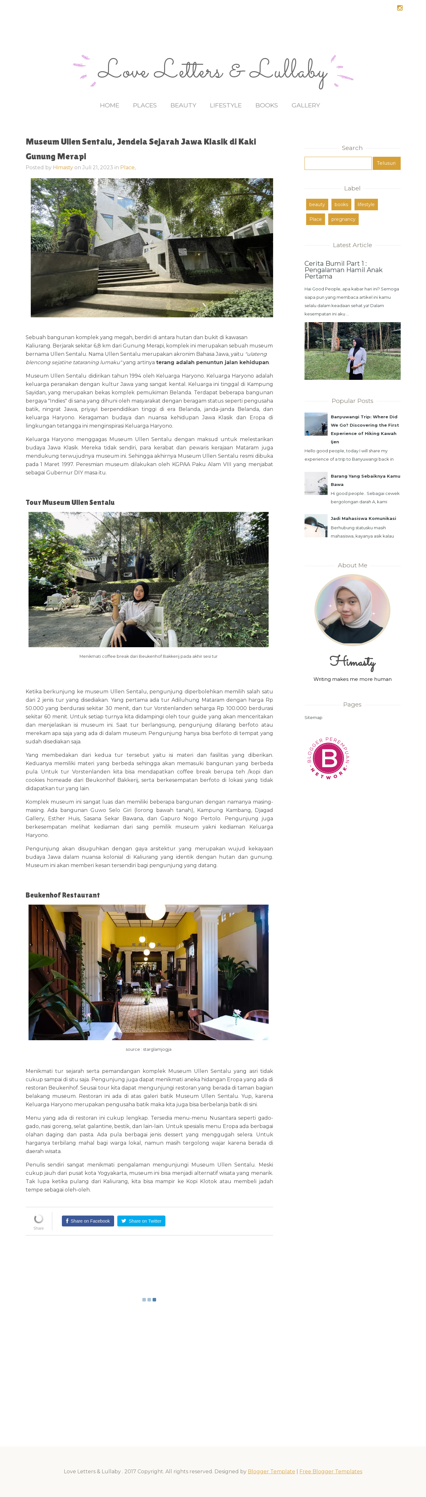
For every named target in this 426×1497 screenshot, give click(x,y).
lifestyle (366, 204)
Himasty (63, 167)
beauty (317, 204)
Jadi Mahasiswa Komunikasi (363, 518)
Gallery (306, 105)
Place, (128, 167)
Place (315, 219)
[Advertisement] (353, 890)
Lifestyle (226, 105)
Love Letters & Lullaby (212, 72)
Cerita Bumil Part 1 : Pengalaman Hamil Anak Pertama (344, 270)
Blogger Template (271, 1471)
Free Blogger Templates (330, 1471)
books (341, 204)
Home (109, 105)
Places (145, 105)
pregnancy (343, 219)
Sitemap (313, 717)
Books (266, 105)
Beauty (183, 105)
